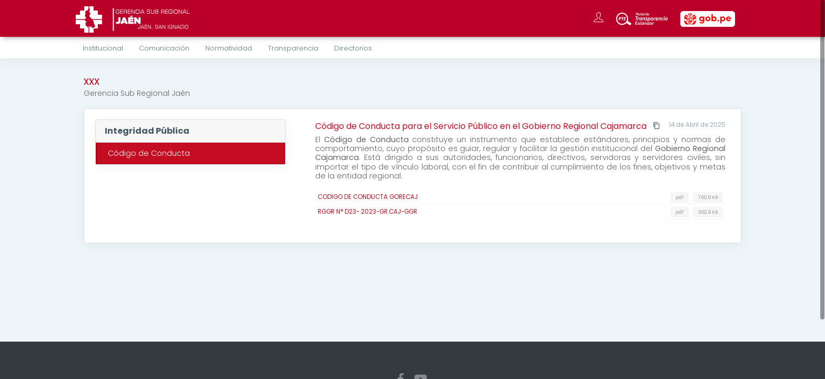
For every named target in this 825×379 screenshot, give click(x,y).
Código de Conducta (149, 153)
